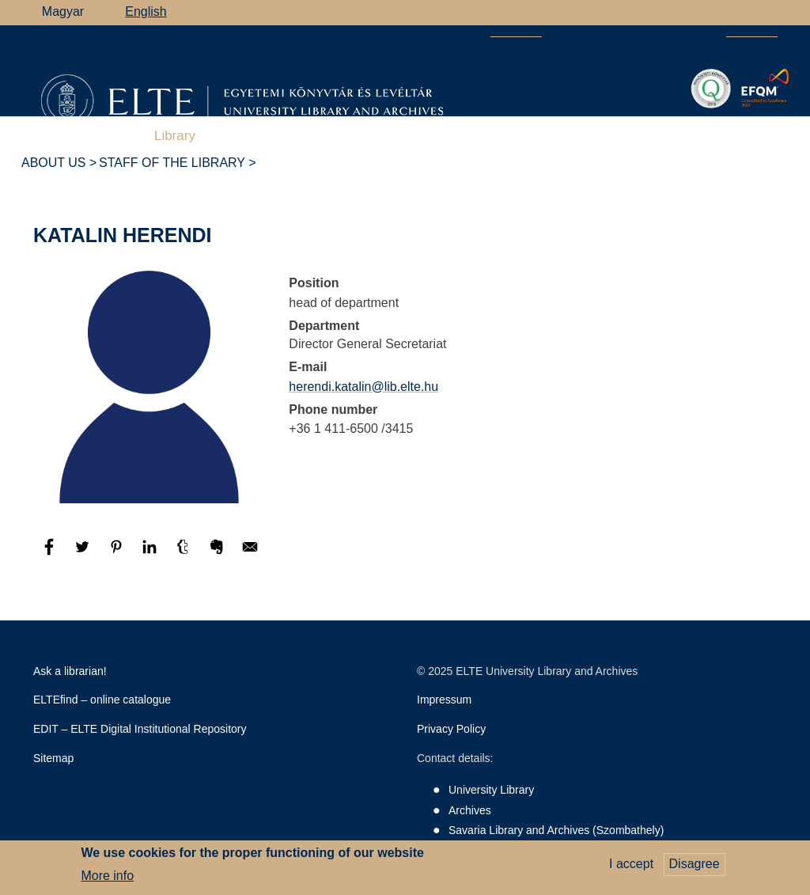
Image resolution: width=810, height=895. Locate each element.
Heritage (625, 135)
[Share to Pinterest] (117, 554)
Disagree (694, 867)
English (145, 11)
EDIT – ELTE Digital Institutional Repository (140, 728)
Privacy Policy (451, 728)
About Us (53, 162)
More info (107, 879)
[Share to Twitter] (83, 554)
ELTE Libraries (723, 136)
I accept (631, 867)
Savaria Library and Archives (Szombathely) (556, 830)
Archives (385, 135)
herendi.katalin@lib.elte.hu (363, 386)
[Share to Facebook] (50, 554)
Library (174, 135)
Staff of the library (172, 162)
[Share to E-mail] (250, 554)
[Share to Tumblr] (184, 554)
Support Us (473, 136)
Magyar (63, 11)
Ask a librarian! (70, 671)
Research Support (278, 135)
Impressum (444, 699)
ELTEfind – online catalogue (102, 699)
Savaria (549, 135)
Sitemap (53, 758)
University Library (491, 789)
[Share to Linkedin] (151, 554)
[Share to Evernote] (218, 554)
